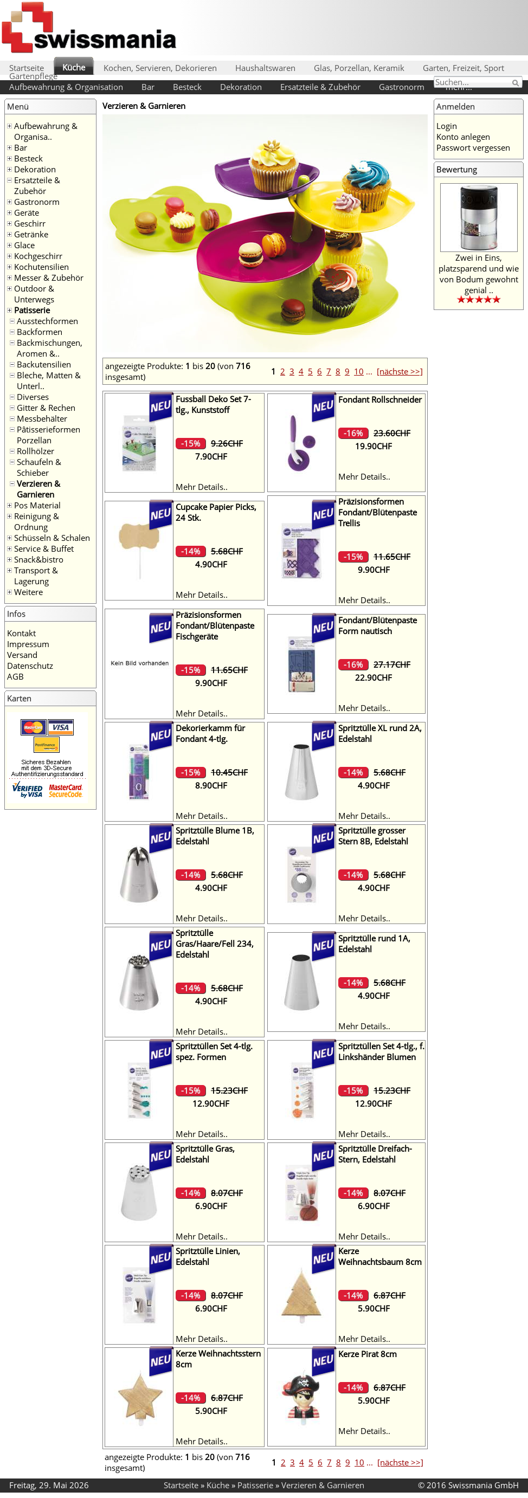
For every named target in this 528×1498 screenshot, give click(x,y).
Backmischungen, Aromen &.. (49, 348)
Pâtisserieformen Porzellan (48, 434)
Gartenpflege (33, 75)
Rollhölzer (35, 450)
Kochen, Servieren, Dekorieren (160, 67)
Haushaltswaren (265, 67)
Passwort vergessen (473, 147)
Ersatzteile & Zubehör (320, 86)
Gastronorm (401, 86)
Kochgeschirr (38, 255)
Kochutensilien (41, 266)
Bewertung (456, 169)
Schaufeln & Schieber (39, 467)
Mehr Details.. (202, 486)
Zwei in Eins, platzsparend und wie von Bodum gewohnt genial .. (479, 273)
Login (446, 125)
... (369, 371)
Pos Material (37, 505)
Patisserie (32, 310)
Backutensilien (44, 364)
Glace (24, 245)
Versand (22, 654)
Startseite (26, 67)
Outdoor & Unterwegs (34, 294)
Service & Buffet (44, 548)
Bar (147, 86)
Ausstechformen (47, 320)
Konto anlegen (463, 136)
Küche (73, 67)
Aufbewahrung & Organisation (66, 86)
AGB (15, 676)
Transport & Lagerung (36, 575)
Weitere (28, 591)
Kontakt (21, 633)
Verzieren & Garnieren (38, 489)
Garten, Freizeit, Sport (463, 67)
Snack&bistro (38, 559)
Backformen (39, 331)
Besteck (187, 86)
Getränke (31, 234)
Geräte (26, 212)
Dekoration (241, 86)
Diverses (33, 396)
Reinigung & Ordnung (36, 521)
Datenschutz (30, 665)
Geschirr (30, 223)
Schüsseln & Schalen (52, 537)
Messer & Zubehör (48, 277)
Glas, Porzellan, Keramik (359, 67)
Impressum (28, 643)
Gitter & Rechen (46, 407)
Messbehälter (42, 418)
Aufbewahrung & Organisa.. (46, 131)
